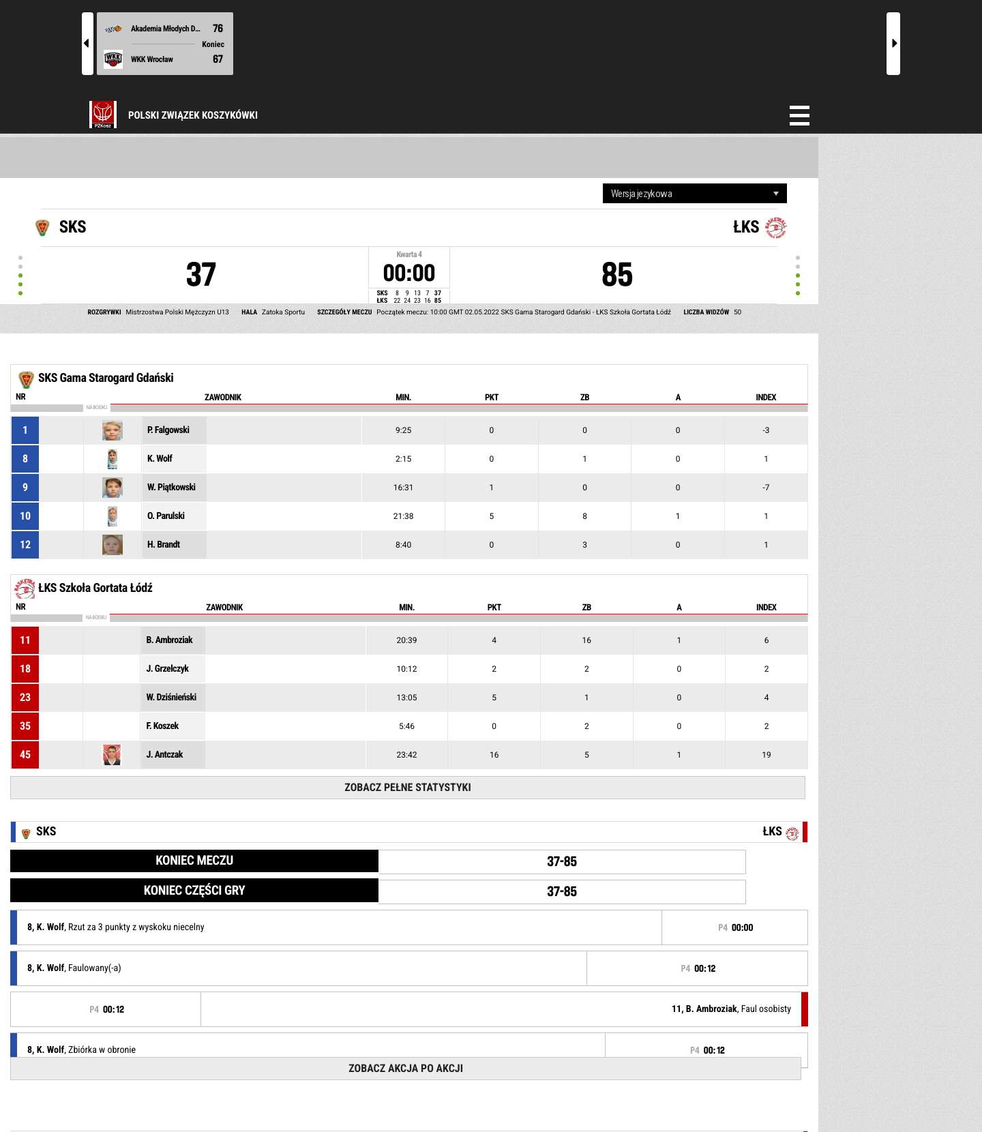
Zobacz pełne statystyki (407, 787)
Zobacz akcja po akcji (405, 1068)
